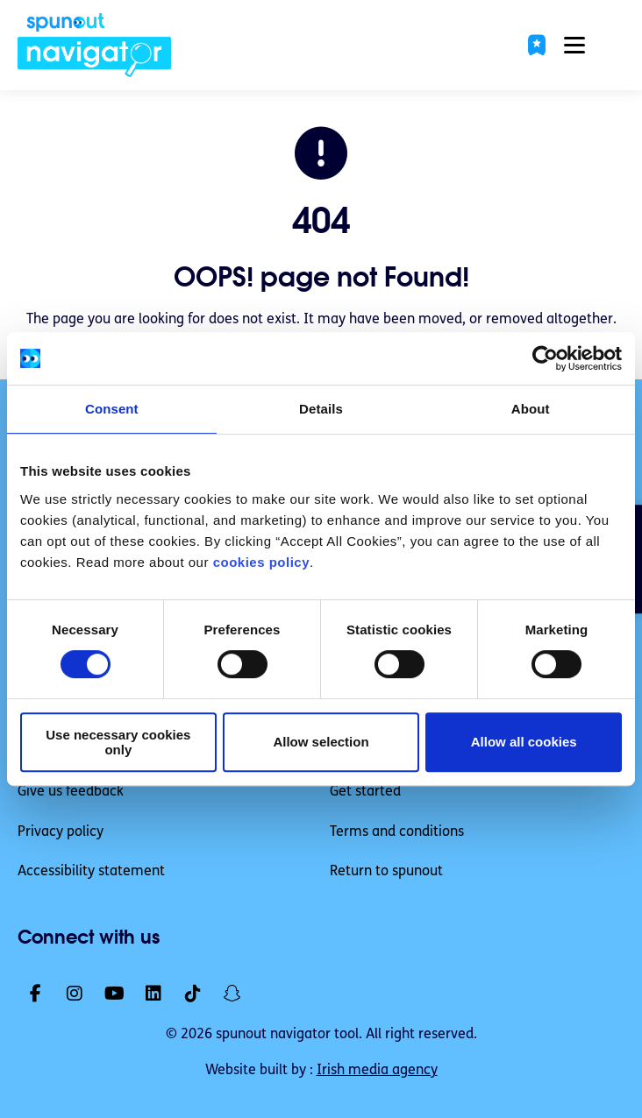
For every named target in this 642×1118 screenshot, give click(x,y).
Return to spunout (386, 872)
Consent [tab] (112, 408)
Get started (365, 792)
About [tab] (530, 408)
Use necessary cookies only (118, 742)
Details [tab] (321, 408)
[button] (537, 45)
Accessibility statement (91, 872)
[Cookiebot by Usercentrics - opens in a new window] (545, 358)
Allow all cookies (524, 741)
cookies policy (261, 562)
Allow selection (320, 741)
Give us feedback (71, 792)
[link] (94, 45)
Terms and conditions (397, 832)
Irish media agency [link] (377, 1071)
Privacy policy (60, 832)
